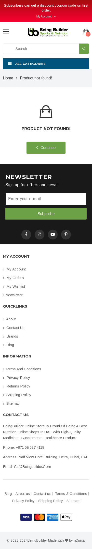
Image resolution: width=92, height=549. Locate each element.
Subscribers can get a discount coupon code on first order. (46, 7)
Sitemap (11, 403)
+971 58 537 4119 (30, 447)
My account (14, 269)
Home (8, 78)
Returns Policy (16, 386)
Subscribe (46, 214)
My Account (44, 16)
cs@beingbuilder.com (32, 466)
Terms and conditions (22, 369)
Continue (46, 148)
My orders (13, 278)
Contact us (14, 328)
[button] (46, 63)
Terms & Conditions (71, 493)
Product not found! (36, 78)
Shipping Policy (17, 395)
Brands (10, 336)
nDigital (79, 540)
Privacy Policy (16, 377)
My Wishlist (14, 286)
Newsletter (13, 295)
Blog (8, 345)
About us (22, 493)
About (9, 319)
